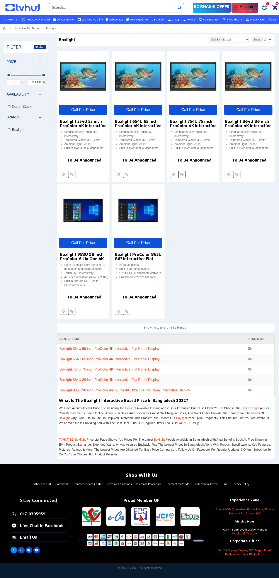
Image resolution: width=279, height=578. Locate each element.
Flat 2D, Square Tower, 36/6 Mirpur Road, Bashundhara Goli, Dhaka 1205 (245, 552)
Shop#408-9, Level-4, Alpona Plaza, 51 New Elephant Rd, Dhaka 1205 (245, 511)
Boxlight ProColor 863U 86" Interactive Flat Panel (138, 256)
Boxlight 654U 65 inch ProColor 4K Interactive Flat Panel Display (138, 123)
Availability (18, 94)
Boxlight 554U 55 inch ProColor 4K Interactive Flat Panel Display (83, 123)
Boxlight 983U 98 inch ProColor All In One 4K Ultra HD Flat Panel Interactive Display (82, 256)
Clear (41, 46)
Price (11, 61)
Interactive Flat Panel (26, 28)
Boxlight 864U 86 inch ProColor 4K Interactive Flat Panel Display (248, 123)
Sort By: (216, 39)
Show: (257, 39)
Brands (13, 117)
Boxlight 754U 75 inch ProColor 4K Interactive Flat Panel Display (193, 123)
